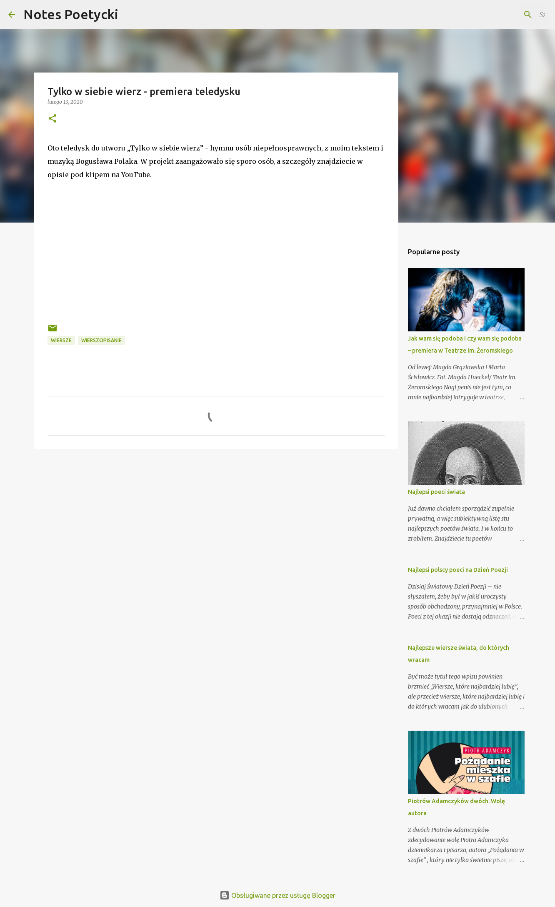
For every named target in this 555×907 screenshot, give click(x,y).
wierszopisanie (101, 340)
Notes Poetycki (70, 14)
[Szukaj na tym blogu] (504, 15)
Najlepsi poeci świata (436, 492)
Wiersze (61, 340)
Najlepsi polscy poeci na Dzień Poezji (458, 569)
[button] (53, 119)
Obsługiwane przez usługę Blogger (277, 895)
